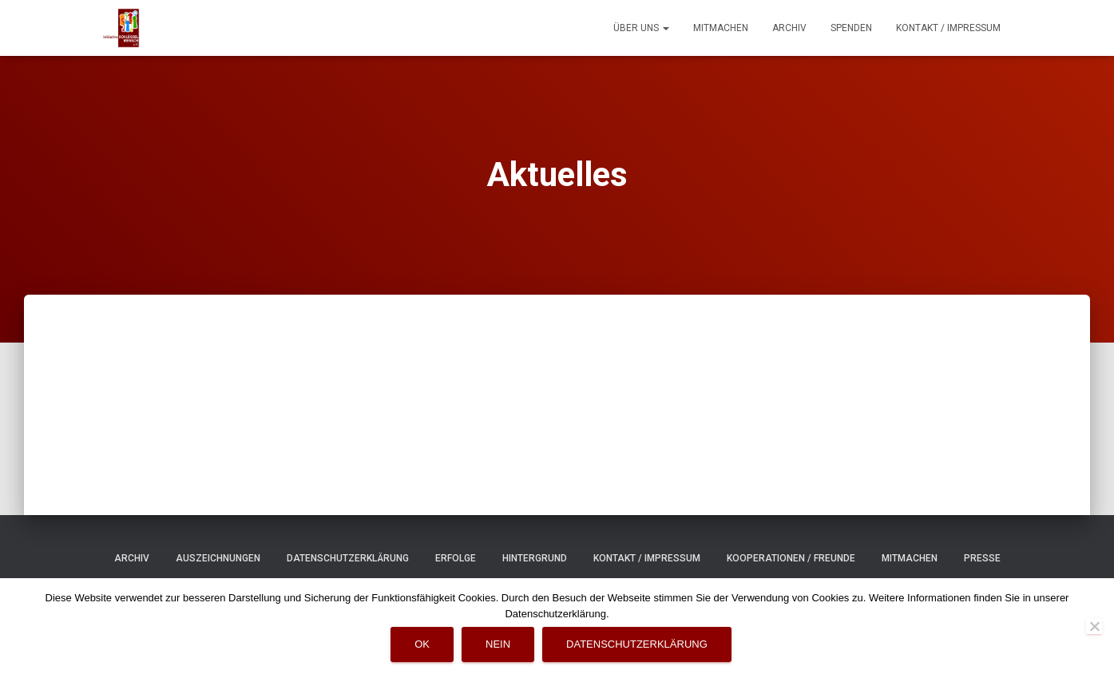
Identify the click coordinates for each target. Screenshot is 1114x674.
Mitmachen (720, 28)
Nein (498, 644)
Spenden (851, 28)
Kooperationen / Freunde (791, 558)
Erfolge (455, 558)
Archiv (789, 28)
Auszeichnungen (218, 558)
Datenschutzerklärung (348, 558)
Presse (982, 558)
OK (422, 644)
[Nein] (1094, 626)
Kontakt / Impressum (948, 28)
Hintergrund (534, 558)
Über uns (641, 28)
